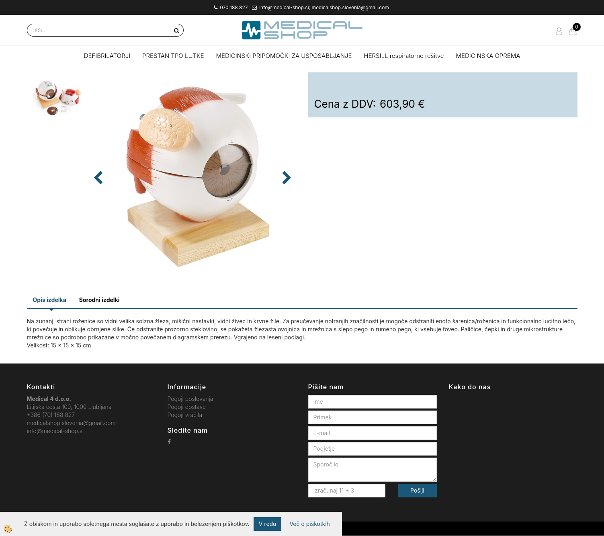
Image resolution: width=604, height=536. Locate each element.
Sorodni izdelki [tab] (99, 299)
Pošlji (417, 490)
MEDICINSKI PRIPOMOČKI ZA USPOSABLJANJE (284, 56)
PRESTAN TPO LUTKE (173, 56)
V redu (267, 523)
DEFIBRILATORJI (107, 56)
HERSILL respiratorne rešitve (404, 56)
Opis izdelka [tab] (49, 299)
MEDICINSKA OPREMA (488, 56)
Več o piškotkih (309, 523)
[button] (286, 178)
